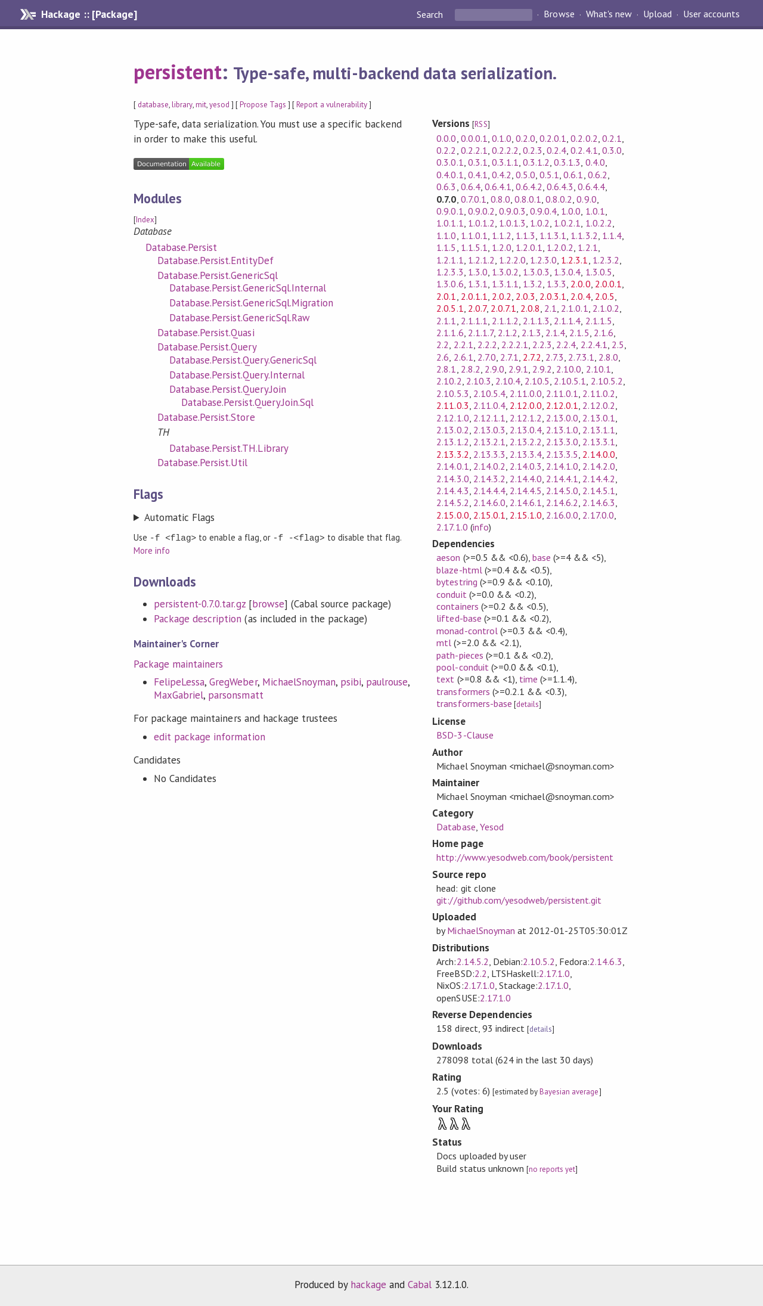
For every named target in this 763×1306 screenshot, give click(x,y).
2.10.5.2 (607, 381)
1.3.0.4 (567, 272)
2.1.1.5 (598, 321)
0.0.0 (446, 138)
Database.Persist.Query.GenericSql (243, 360)
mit (201, 105)
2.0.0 (580, 284)
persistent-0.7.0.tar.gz (200, 603)
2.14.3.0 (452, 479)
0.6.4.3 (560, 187)
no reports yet (552, 1169)
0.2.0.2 (583, 138)
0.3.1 (478, 162)
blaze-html (459, 570)
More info (152, 550)
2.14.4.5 (526, 491)
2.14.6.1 (526, 502)
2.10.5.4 (489, 393)
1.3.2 (532, 284)
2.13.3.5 (562, 454)
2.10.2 (448, 381)
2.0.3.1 (552, 296)
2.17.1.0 (451, 527)
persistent (178, 71)
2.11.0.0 (526, 393)
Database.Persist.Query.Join (227, 389)
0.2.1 (612, 138)
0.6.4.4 (591, 187)
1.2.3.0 (543, 260)
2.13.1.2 (452, 442)
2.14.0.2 (489, 466)
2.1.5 (579, 333)
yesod (219, 105)
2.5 (618, 344)
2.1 (550, 308)
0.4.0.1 (449, 175)
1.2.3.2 (606, 260)
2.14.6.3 (598, 502)
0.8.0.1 (527, 199)
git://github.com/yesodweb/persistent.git (518, 900)
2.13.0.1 (598, 418)
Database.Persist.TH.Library (229, 448)
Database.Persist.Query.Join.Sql (247, 402)
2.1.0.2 (606, 308)
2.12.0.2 (598, 405)
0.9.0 (586, 199)
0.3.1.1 (505, 162)
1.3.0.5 (598, 272)
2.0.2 (501, 296)
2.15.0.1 (489, 515)
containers (457, 606)
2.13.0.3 (489, 430)
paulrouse (387, 681)
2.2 (442, 344)
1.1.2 (501, 235)
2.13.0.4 (526, 430)
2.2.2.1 (514, 344)
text (445, 679)
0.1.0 (501, 138)
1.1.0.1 (474, 235)
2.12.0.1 (562, 405)
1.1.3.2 (583, 235)
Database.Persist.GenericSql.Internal (247, 287)
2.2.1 (463, 344)
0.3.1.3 (567, 162)
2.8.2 (470, 369)
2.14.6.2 (562, 502)
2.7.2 (532, 357)
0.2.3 (532, 150)
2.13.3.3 (489, 454)
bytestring (456, 582)
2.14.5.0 (562, 491)
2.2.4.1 (594, 344)
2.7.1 (509, 357)
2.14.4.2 (598, 479)
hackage (368, 1284)
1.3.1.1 (505, 284)
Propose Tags (263, 105)
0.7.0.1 (473, 199)
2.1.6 (603, 333)
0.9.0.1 (449, 211)
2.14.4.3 (452, 491)
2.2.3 (542, 344)
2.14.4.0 (526, 479)
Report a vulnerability (331, 105)
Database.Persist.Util (202, 462)
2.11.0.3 (452, 405)
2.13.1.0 (562, 430)
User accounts (711, 14)
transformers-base (473, 703)
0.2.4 (556, 150)
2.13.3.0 (562, 442)
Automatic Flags (179, 517)
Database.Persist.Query (207, 346)
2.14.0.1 (452, 466)
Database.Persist (181, 247)
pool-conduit (462, 667)
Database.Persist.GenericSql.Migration (251, 302)
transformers (462, 691)
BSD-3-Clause (464, 735)
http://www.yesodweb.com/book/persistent (524, 857)
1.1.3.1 (552, 235)
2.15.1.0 (526, 515)
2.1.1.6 (449, 333)
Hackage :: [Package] (89, 14)
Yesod (492, 827)
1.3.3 (556, 284)
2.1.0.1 (574, 308)
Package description (197, 618)
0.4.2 (501, 175)
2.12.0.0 (526, 405)
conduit (451, 594)
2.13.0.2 (452, 430)
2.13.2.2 (526, 442)
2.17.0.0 (597, 515)
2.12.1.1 (489, 418)
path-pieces (459, 655)
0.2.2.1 (474, 150)
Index (145, 220)
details (527, 704)
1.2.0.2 (560, 247)
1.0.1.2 (481, 223)
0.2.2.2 (505, 150)
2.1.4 (555, 333)
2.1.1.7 (481, 333)
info (481, 527)
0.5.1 (549, 175)
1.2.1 (587, 247)
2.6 (442, 357)
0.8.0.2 (558, 199)
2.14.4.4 (489, 491)
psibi (350, 681)
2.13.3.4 (526, 454)
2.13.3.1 (598, 442)
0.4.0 (595, 162)
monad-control (466, 631)
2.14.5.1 (598, 491)
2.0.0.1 (608, 284)
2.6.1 (463, 357)
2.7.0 (486, 357)
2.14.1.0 (562, 466)
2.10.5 (537, 381)
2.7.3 (554, 357)
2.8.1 (446, 369)
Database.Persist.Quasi (206, 332)
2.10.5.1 (570, 381)
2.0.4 (580, 296)
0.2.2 (446, 150)
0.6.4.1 (498, 187)
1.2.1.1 (449, 260)
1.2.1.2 (481, 260)
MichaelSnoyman (299, 681)
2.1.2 (507, 333)
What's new (609, 14)
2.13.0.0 (562, 418)
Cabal (420, 1284)
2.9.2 (542, 369)
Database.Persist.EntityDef (215, 260)
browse (268, 603)
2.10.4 (507, 381)
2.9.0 (494, 369)
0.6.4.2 (529, 187)
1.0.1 (595, 211)
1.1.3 (525, 235)
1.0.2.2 (598, 223)
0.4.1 (478, 175)
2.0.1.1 (474, 296)
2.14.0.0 (598, 454)
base (541, 557)
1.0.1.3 (512, 223)
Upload (657, 14)
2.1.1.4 (567, 321)
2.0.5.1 (449, 308)
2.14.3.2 (489, 479)
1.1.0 (446, 235)
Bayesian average (568, 1092)
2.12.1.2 (526, 418)
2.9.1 (518, 369)
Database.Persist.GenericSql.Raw (239, 317)
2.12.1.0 (452, 418)
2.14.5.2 (452, 502)
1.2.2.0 (512, 260)
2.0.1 (446, 296)
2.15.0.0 (452, 515)
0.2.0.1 (552, 138)
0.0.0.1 (474, 138)
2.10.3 (478, 381)
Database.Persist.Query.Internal (237, 374)
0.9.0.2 (481, 211)
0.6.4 (470, 187)
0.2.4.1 (583, 150)
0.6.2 (597, 175)
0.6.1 (573, 175)
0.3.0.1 (449, 162)
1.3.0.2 (505, 272)
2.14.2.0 (598, 466)
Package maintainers (178, 663)
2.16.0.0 (562, 515)
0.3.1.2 (536, 162)
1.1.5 (446, 247)
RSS (480, 124)
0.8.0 (500, 199)
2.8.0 (608, 357)
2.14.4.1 (562, 479)
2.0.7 (477, 308)
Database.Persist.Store (206, 417)
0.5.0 (525, 175)
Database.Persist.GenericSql (217, 275)
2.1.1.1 (474, 321)
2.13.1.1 (598, 430)
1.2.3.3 (449, 272)
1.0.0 (571, 211)
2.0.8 (530, 308)
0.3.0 (612, 150)
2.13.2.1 (489, 442)
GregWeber (233, 681)
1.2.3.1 (574, 260)
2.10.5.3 (452, 393)
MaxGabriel (178, 694)
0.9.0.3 (512, 211)
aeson (448, 557)
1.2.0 (501, 247)
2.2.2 (487, 344)
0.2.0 (525, 138)
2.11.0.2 (598, 393)
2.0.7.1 (503, 308)
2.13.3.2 (452, 454)
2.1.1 (446, 321)
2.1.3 (531, 333)
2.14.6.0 (489, 502)
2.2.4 (566, 344)
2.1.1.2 (505, 321)
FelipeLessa (179, 681)
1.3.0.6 (449, 284)
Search (431, 14)
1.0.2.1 (567, 223)
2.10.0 (568, 369)
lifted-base (458, 618)
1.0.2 (540, 223)
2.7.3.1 (581, 357)
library (182, 105)
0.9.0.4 (543, 211)
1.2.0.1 (529, 247)
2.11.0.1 (562, 393)
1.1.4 (612, 235)
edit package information (209, 736)
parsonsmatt (235, 694)
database (153, 105)
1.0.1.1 (449, 223)
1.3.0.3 (536, 272)
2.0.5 (605, 296)
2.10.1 (598, 369)
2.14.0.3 (526, 466)
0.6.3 (446, 187)
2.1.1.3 (536, 321)
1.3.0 (478, 272)
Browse (559, 14)
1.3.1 (478, 284)
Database (455, 827)
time (528, 679)
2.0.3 (525, 296)
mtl (443, 643)
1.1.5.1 (474, 247)
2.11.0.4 (489, 405)
